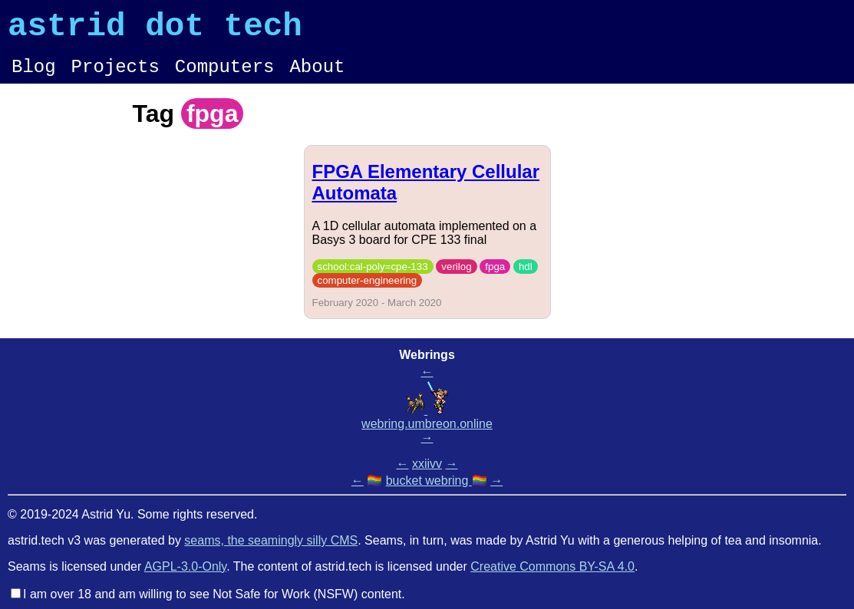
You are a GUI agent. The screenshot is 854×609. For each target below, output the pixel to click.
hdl (526, 278)
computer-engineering (367, 292)
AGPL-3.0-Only (185, 566)
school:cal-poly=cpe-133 (373, 278)
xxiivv (427, 463)
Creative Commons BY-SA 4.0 (552, 566)
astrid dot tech (155, 30)
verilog (456, 278)
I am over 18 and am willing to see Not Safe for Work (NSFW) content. (214, 594)
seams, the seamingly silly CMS (271, 540)
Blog (34, 76)
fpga (495, 278)
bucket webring (429, 480)
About (317, 76)
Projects (115, 76)
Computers (225, 76)
